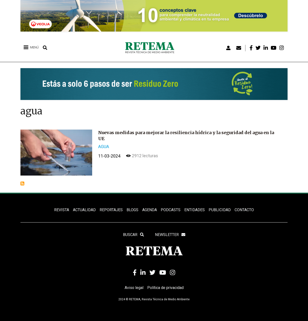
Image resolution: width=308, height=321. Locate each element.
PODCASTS (170, 210)
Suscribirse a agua (22, 183)
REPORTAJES (111, 210)
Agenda (149, 210)
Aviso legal (134, 287)
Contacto (244, 210)
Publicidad (220, 210)
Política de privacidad (165, 287)
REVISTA (61, 210)
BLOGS (132, 210)
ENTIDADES (194, 210)
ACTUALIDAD (84, 210)
